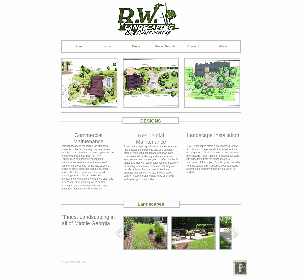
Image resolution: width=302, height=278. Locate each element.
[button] (89, 83)
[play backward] (119, 233)
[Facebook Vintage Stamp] (240, 268)
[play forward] (235, 233)
